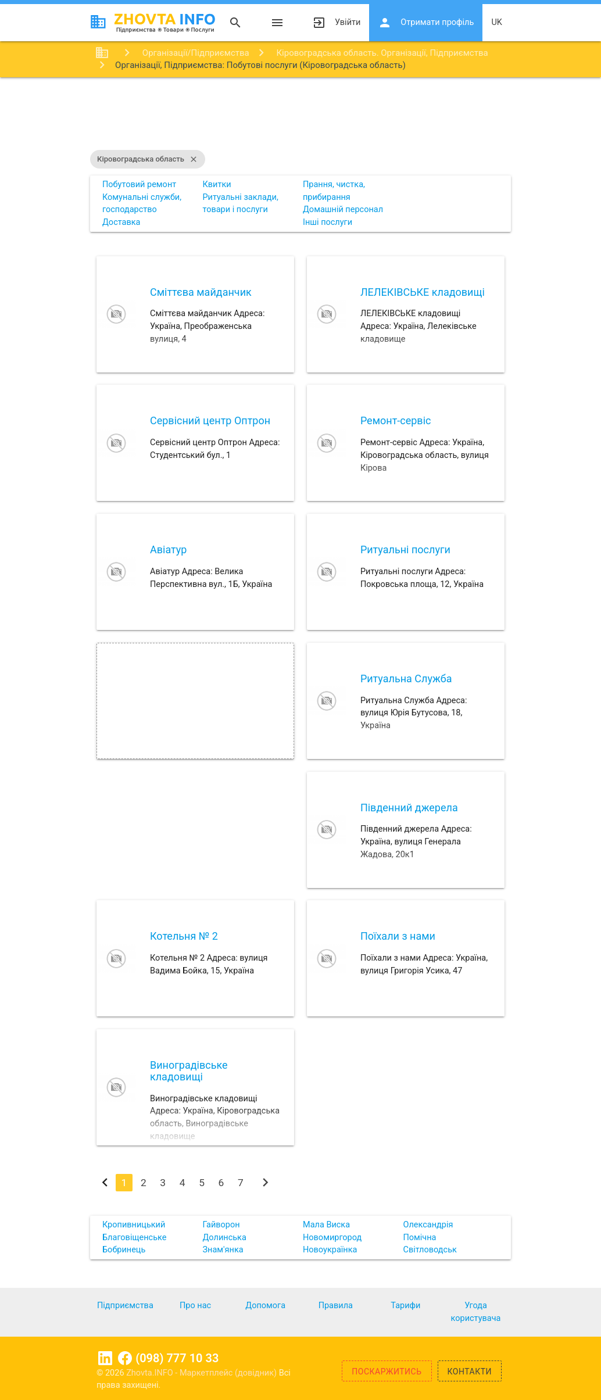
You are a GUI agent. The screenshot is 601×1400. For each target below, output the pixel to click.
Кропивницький (133, 1225)
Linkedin (105, 1358)
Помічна (419, 1238)
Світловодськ (429, 1250)
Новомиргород (332, 1238)
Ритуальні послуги (405, 549)
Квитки (216, 184)
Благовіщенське (134, 1238)
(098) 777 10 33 (177, 1358)
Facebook (125, 1358)
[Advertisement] (300, 115)
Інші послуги (327, 222)
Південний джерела (409, 807)
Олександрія (428, 1225)
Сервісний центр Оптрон (210, 420)
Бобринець (123, 1250)
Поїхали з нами (397, 936)
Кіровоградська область (147, 159)
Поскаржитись (386, 1371)
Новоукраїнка (330, 1250)
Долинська (224, 1238)
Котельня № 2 (184, 936)
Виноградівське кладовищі (189, 1071)
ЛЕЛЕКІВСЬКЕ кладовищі (422, 292)
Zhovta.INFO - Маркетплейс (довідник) (202, 1373)
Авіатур (168, 549)
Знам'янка (222, 1250)
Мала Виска (326, 1225)
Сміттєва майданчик (201, 292)
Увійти (336, 22)
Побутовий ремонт (139, 184)
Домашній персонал (343, 209)
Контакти (470, 1371)
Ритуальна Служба (406, 678)
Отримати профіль (426, 22)
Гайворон (220, 1225)
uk (496, 22)
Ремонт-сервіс (395, 420)
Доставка (121, 222)
